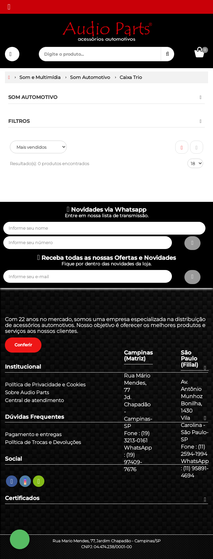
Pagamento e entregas (33, 434)
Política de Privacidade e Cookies (45, 384)
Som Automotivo (33, 97)
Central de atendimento (34, 400)
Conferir (23, 344)
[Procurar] (167, 54)
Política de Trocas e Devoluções (43, 442)
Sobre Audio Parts (27, 392)
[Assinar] (192, 243)
